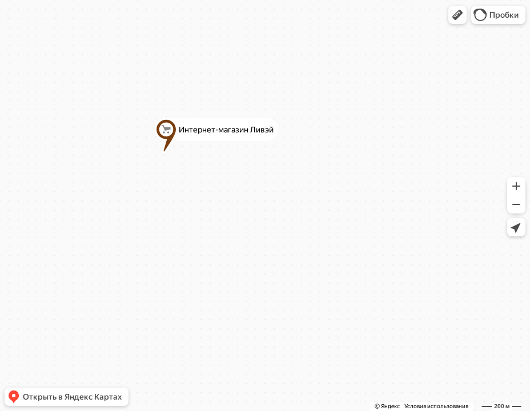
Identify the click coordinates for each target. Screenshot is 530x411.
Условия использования (436, 406)
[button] (457, 15)
